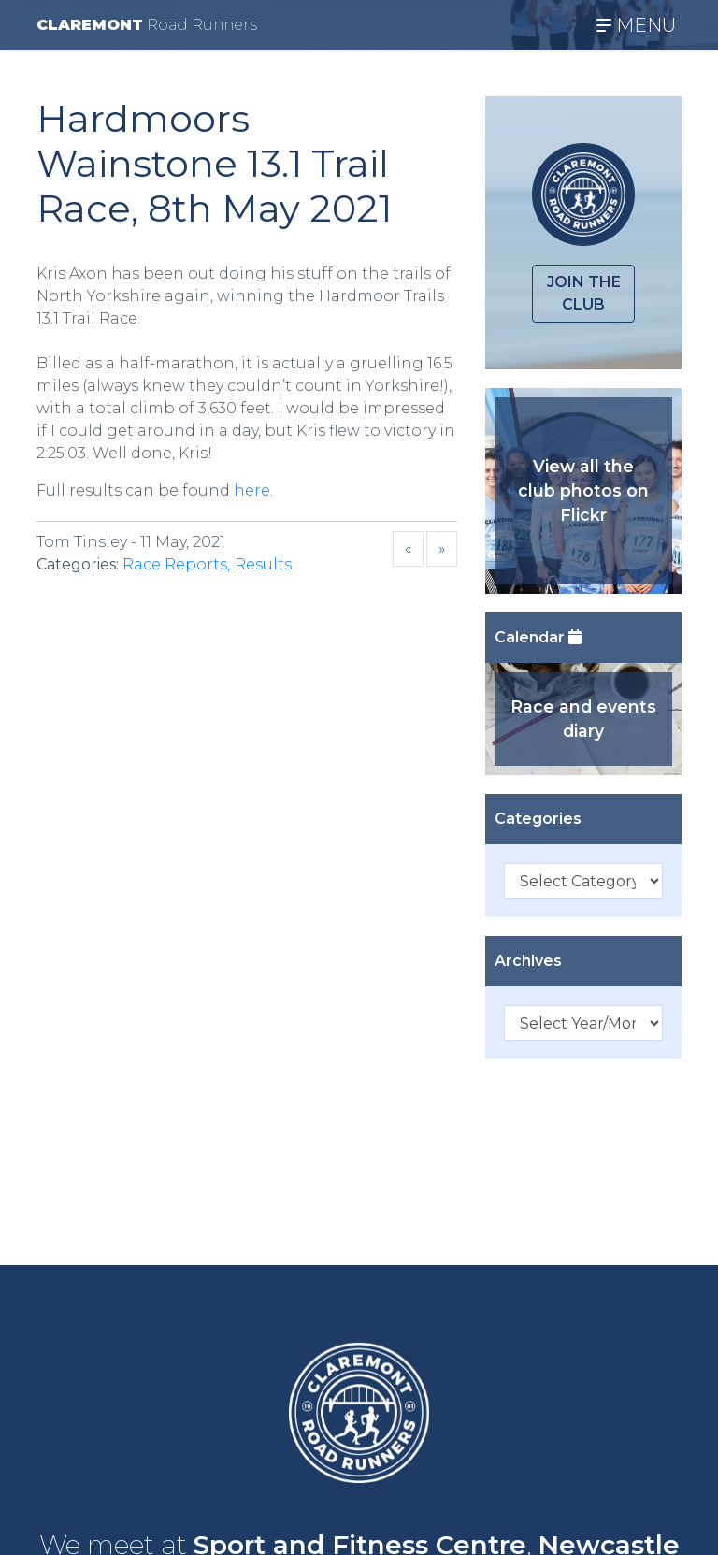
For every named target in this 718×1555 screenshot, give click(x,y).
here (252, 490)
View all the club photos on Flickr (583, 491)
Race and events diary (583, 719)
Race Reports (174, 564)
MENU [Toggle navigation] (636, 25)
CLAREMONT (146, 25)
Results (263, 564)
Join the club (584, 293)
